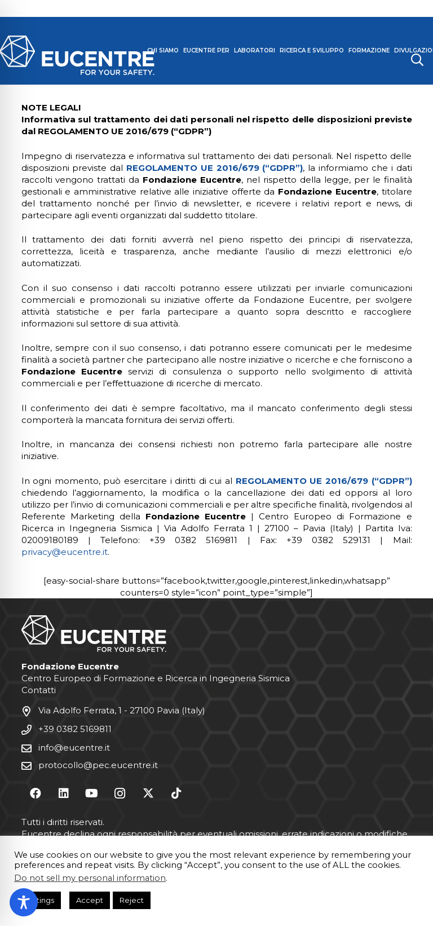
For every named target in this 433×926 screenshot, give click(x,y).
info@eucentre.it (74, 747)
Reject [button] (132, 900)
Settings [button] (39, 900)
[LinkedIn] (64, 793)
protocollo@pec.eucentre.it (98, 765)
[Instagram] (120, 793)
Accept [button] (89, 900)
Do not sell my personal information (90, 878)
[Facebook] (35, 793)
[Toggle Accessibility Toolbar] (23, 902)
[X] (148, 793)
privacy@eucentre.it (64, 551)
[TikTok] (176, 793)
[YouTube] (92, 793)
